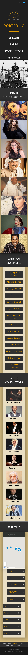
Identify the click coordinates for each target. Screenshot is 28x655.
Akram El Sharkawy (14, 351)
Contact (18, 645)
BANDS (14, 44)
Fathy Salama (14, 358)
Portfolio (15, 643)
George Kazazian (14, 338)
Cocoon (14, 295)
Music (21, 643)
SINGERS (14, 37)
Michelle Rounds (14, 282)
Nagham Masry (14, 331)
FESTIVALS (14, 57)
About (9, 643)
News (7, 645)
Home (4, 643)
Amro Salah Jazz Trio (14, 316)
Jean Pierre (14, 308)
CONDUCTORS (14, 51)
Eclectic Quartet (14, 302)
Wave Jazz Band (14, 288)
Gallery (12, 645)
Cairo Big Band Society (14, 273)
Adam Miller (14, 344)
